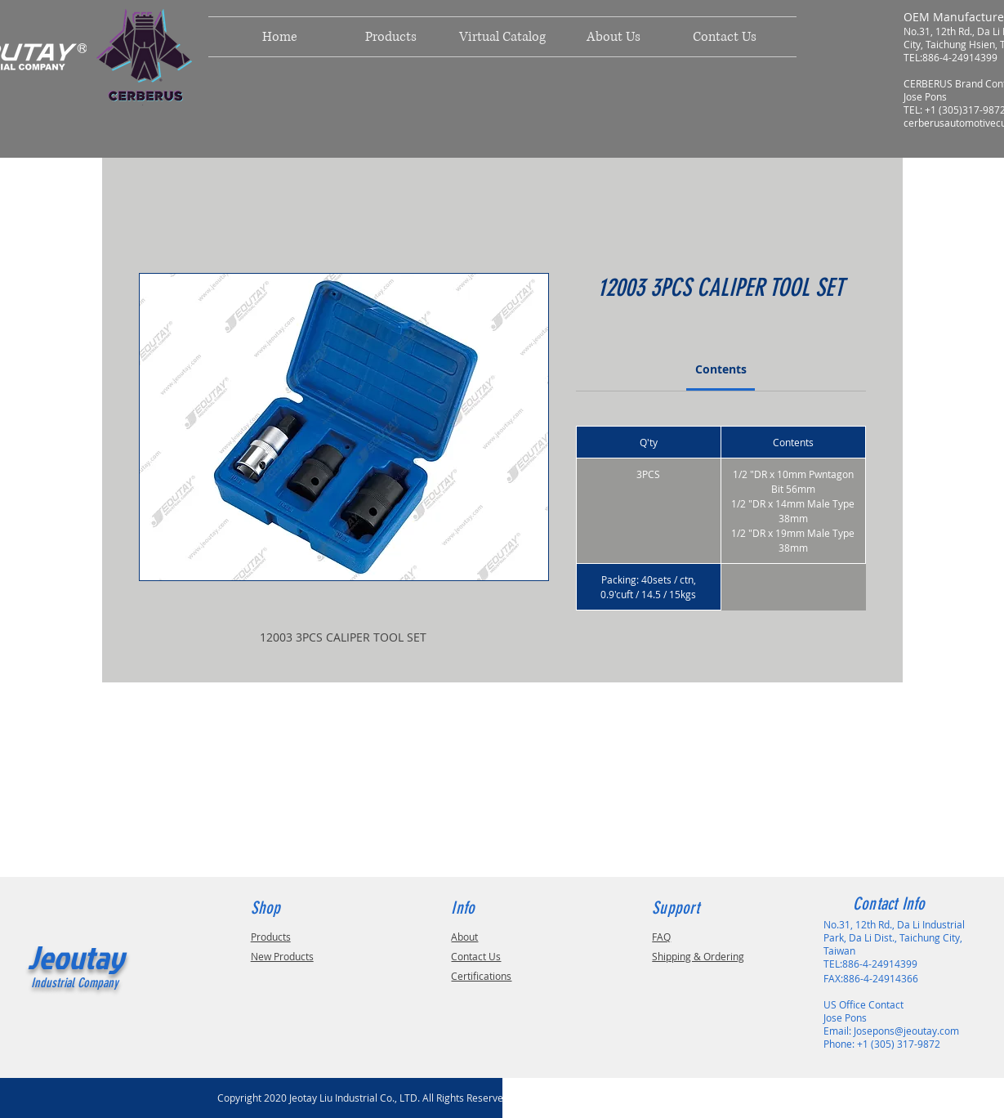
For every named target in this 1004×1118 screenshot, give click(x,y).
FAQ (661, 936)
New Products (282, 956)
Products (271, 936)
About (464, 936)
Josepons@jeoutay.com (906, 1030)
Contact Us (476, 956)
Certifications (481, 975)
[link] (721, 369)
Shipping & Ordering (698, 956)
